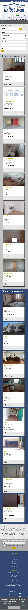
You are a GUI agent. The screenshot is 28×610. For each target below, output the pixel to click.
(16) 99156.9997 (21, 15)
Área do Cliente (14, 566)
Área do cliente (16, 1)
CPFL (14, 556)
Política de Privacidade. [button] (8, 603)
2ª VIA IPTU (14, 558)
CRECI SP (14, 563)
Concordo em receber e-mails (15, 545)
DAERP (14, 561)
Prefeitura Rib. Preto (14, 559)
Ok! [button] (14, 607)
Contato (14, 565)
